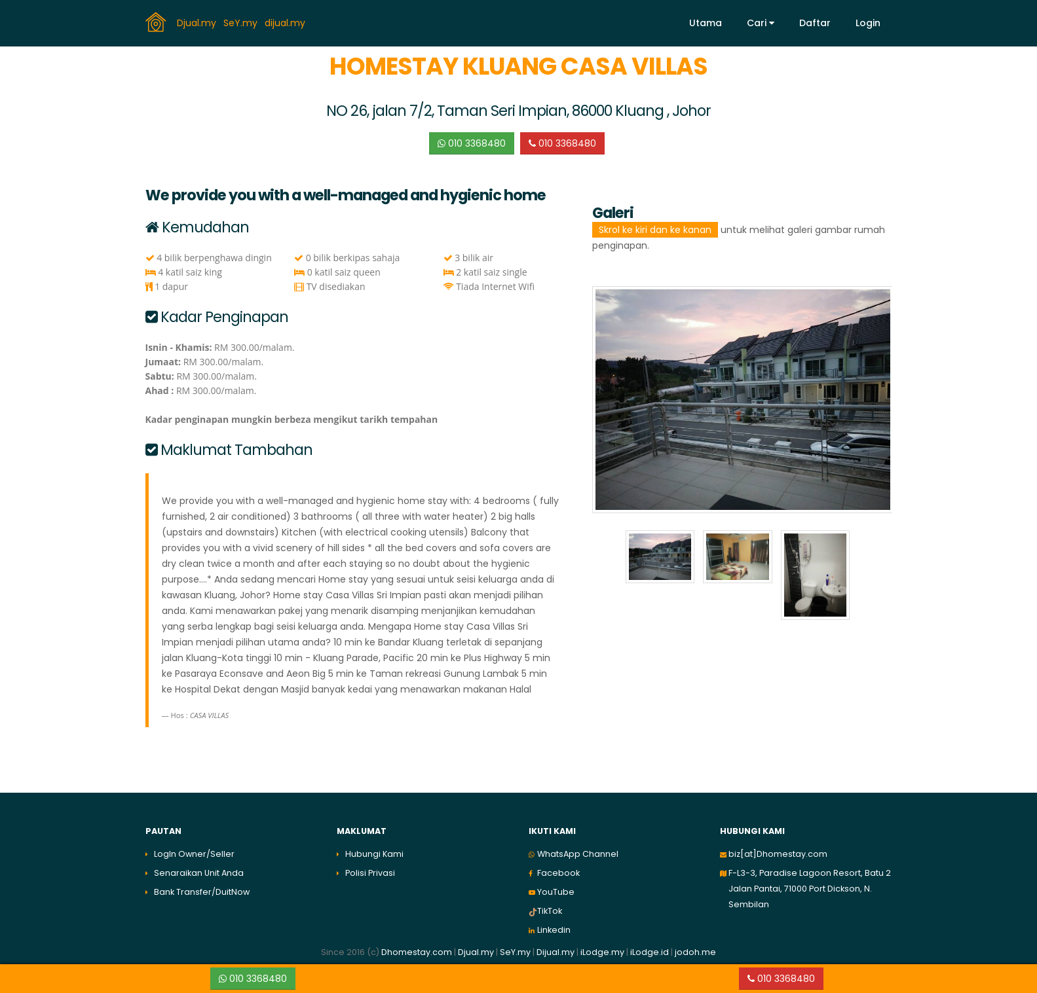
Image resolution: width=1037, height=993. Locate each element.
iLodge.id (650, 952)
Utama (705, 22)
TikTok (549, 910)
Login (868, 22)
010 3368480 (472, 143)
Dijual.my (556, 952)
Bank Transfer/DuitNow (202, 891)
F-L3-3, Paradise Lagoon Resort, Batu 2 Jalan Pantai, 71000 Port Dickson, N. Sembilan (809, 888)
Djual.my (198, 22)
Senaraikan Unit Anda (199, 872)
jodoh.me (695, 952)
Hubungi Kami (374, 853)
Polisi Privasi (370, 872)
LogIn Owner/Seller (194, 853)
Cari (760, 22)
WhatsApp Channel (577, 853)
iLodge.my (602, 952)
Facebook (558, 872)
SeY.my (241, 22)
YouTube (556, 891)
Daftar (815, 22)
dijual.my (286, 22)
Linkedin (554, 929)
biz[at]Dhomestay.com (777, 853)
